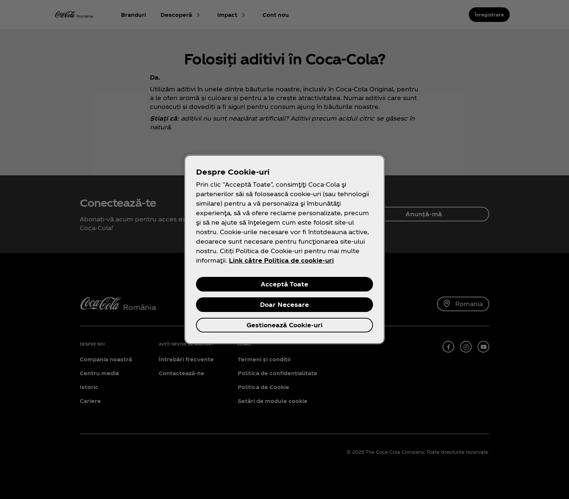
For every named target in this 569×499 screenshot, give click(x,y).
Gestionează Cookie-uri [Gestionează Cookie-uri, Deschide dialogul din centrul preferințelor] (284, 324)
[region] (284, 249)
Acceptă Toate (284, 284)
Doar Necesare (284, 304)
